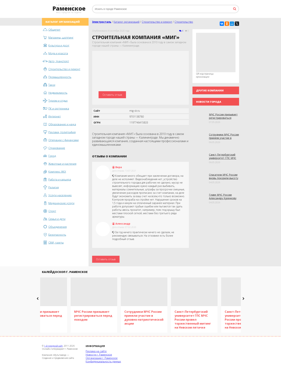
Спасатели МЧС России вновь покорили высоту (223, 176)
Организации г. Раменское (102, 358)
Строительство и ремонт (157, 21)
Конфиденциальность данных (103, 361)
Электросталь (101, 21)
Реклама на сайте (96, 351)
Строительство (184, 21)
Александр (121, 223)
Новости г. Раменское (99, 354)
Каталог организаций (126, 21)
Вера (117, 167)
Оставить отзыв (112, 94)
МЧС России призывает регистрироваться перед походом (223, 118)
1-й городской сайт (53, 345)
